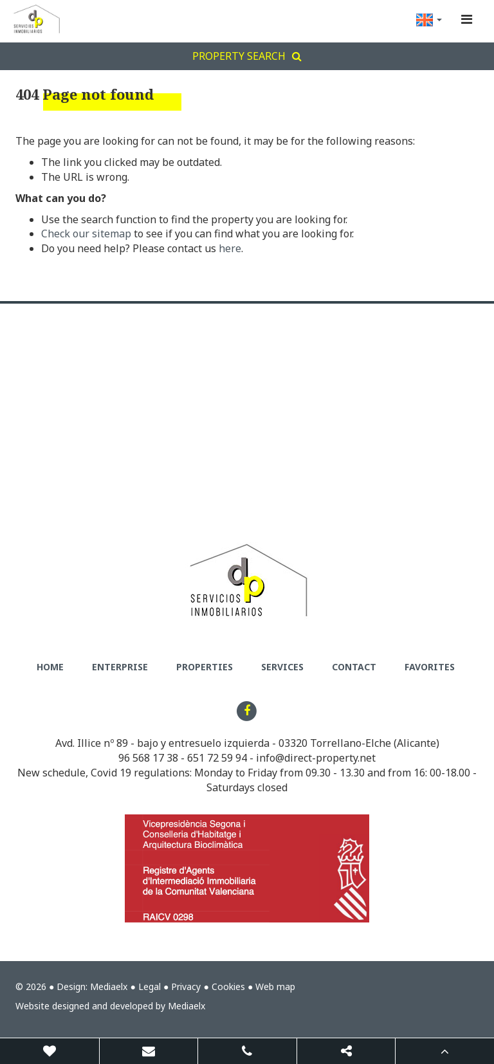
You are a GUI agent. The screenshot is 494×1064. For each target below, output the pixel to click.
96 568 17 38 (148, 758)
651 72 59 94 (217, 758)
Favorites (430, 667)
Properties (204, 667)
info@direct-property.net (316, 758)
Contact (354, 667)
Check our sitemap (86, 233)
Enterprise (120, 667)
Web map (275, 986)
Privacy (186, 986)
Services (282, 667)
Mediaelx (108, 986)
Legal (149, 986)
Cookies (228, 986)
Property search (247, 56)
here (230, 248)
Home (50, 667)
